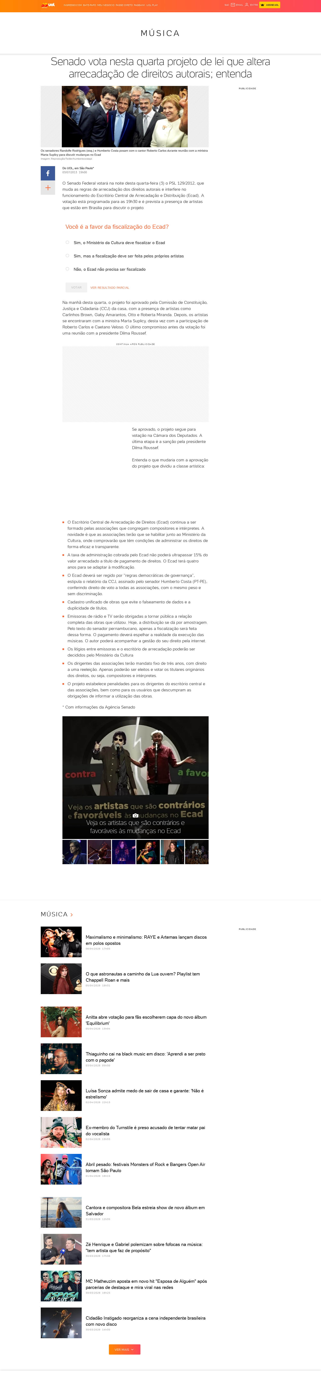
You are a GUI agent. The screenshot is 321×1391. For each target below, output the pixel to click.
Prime (239, 16)
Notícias (74, 16)
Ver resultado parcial (106, 287)
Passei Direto (124, 5)
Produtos (49, 16)
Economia (115, 16)
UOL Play (152, 5)
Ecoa (198, 16)
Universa (166, 16)
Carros (101, 16)
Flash (62, 16)
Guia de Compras (266, 16)
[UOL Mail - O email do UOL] (237, 5)
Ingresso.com (73, 5)
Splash (153, 16)
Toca (248, 16)
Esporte (140, 16)
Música (161, 33)
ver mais (125, 1349)
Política (87, 16)
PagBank (139, 5)
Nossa (224, 16)
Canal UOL (210, 16)
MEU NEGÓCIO (105, 5)
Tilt (190, 16)
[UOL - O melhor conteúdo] (48, 5)
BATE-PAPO (89, 5)
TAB (232, 16)
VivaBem (180, 16)
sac (227, 4)
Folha (128, 16)
